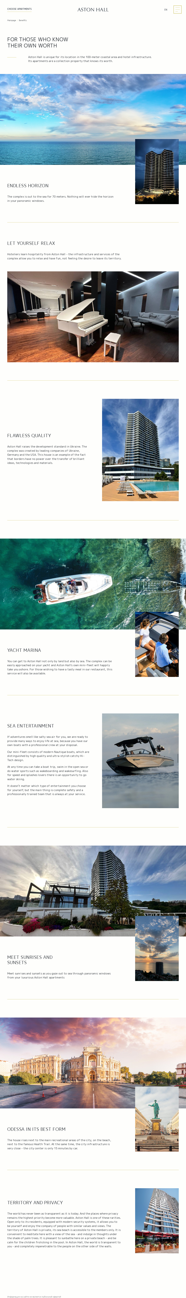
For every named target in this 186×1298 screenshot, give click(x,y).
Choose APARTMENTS (19, 9)
